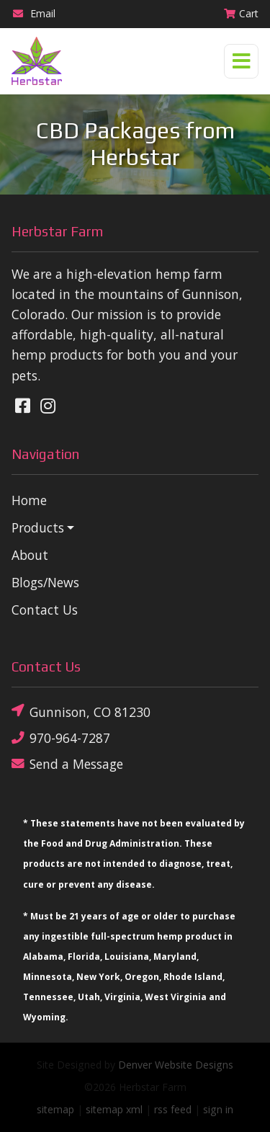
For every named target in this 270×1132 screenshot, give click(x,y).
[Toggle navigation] (241, 61)
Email (33, 13)
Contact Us (45, 609)
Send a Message (67, 764)
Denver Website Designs (175, 1064)
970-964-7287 (61, 737)
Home (29, 500)
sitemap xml (114, 1109)
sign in (218, 1109)
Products (38, 527)
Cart (240, 13)
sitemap (55, 1109)
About (30, 554)
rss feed (173, 1109)
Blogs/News (45, 582)
